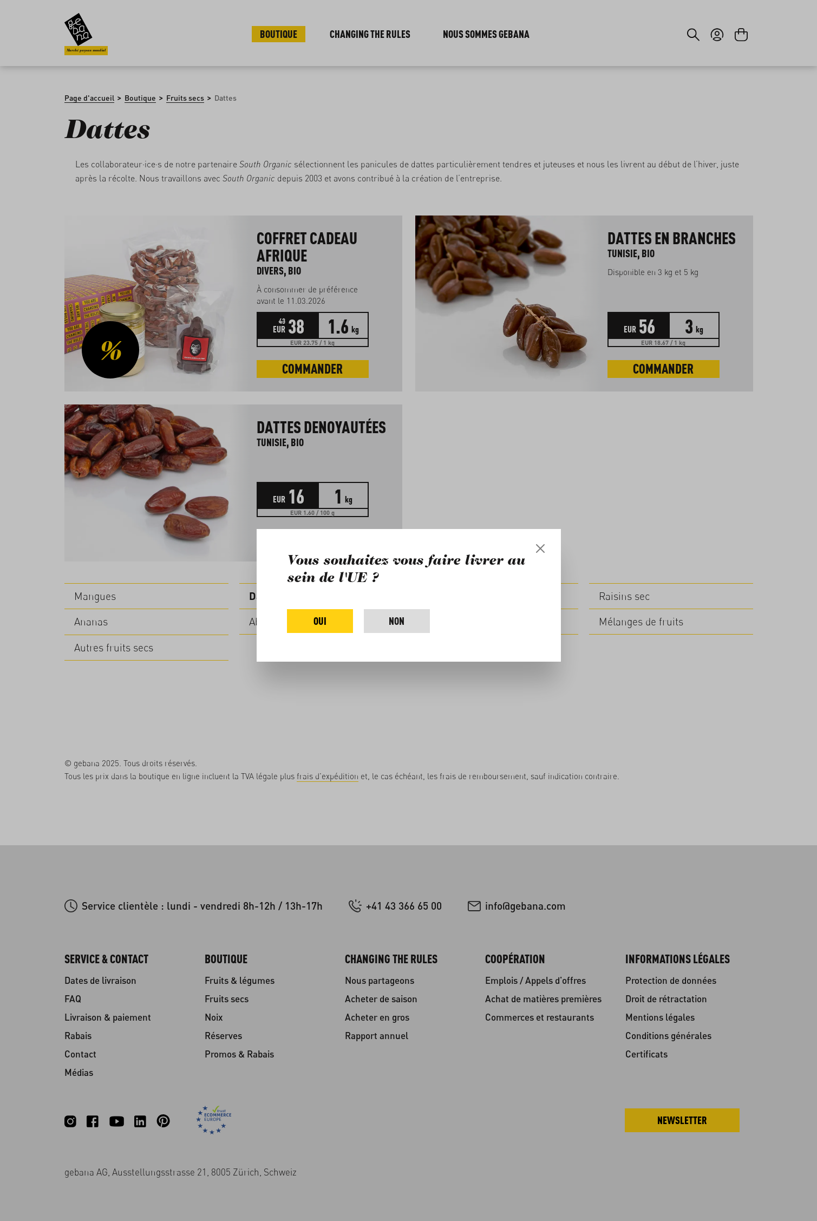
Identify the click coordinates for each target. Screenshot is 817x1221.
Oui (319, 621)
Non (396, 621)
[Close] (540, 548)
